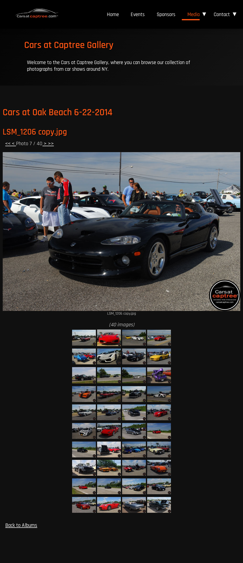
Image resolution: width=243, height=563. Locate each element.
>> (50, 143)
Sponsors (166, 14)
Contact (222, 14)
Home (113, 14)
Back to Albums (21, 525)
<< (8, 143)
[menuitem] (112, 14)
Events (138, 14)
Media (193, 14)
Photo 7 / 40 (29, 143)
